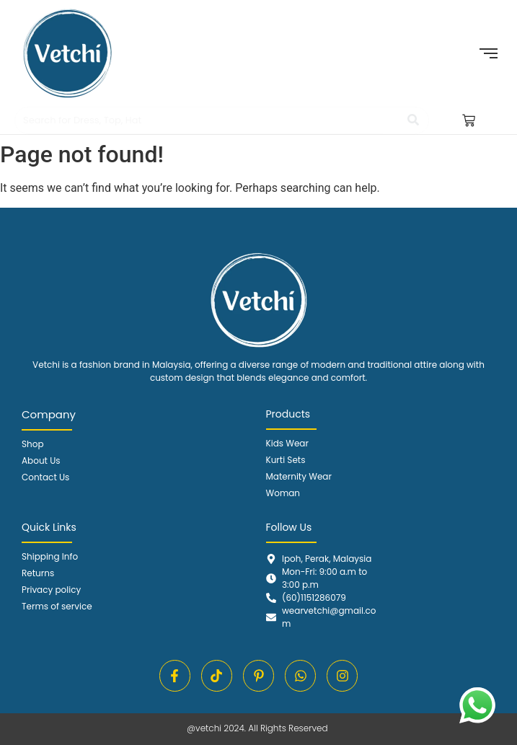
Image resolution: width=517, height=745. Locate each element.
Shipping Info (50, 556)
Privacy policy (51, 589)
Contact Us (45, 477)
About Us (41, 460)
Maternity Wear (299, 476)
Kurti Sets (286, 460)
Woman (283, 493)
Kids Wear (287, 443)
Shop (33, 444)
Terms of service (57, 606)
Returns (38, 573)
